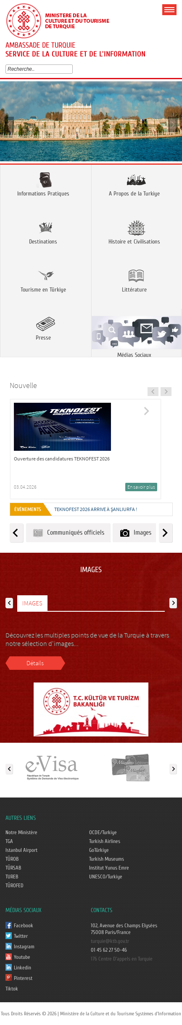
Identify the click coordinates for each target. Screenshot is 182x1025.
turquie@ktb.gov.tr (110, 941)
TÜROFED (14, 886)
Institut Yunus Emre (109, 868)
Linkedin (22, 968)
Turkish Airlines (104, 841)
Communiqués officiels (68, 532)
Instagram (24, 947)
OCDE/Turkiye (103, 832)
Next (172, 124)
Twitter (21, 936)
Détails (35, 663)
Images (135, 532)
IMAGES (32, 603)
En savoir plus (141, 487)
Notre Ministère (21, 832)
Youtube (22, 957)
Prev (9, 124)
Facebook (23, 926)
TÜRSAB (13, 868)
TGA (9, 841)
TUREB (11, 877)
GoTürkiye (99, 850)
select (72, 69)
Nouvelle (23, 385)
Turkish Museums (106, 859)
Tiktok (11, 989)
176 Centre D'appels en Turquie (122, 959)
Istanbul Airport (21, 850)
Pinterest (23, 978)
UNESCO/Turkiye (105, 877)
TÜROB (11, 859)
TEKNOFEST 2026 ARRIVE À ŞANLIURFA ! (95, 509)
